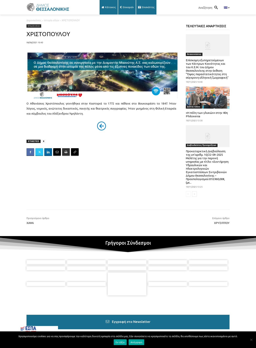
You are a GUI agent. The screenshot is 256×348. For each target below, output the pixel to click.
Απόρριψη (136, 342)
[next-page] (194, 194)
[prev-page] (188, 194)
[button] (209, 8)
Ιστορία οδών (51, 20)
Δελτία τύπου (193, 107)
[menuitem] (227, 7)
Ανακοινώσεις (194, 54)
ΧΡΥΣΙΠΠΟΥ (222, 223)
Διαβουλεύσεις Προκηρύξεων (201, 145)
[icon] (159, 326)
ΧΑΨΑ (30, 223)
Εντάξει (120, 342)
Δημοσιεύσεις (33, 20)
